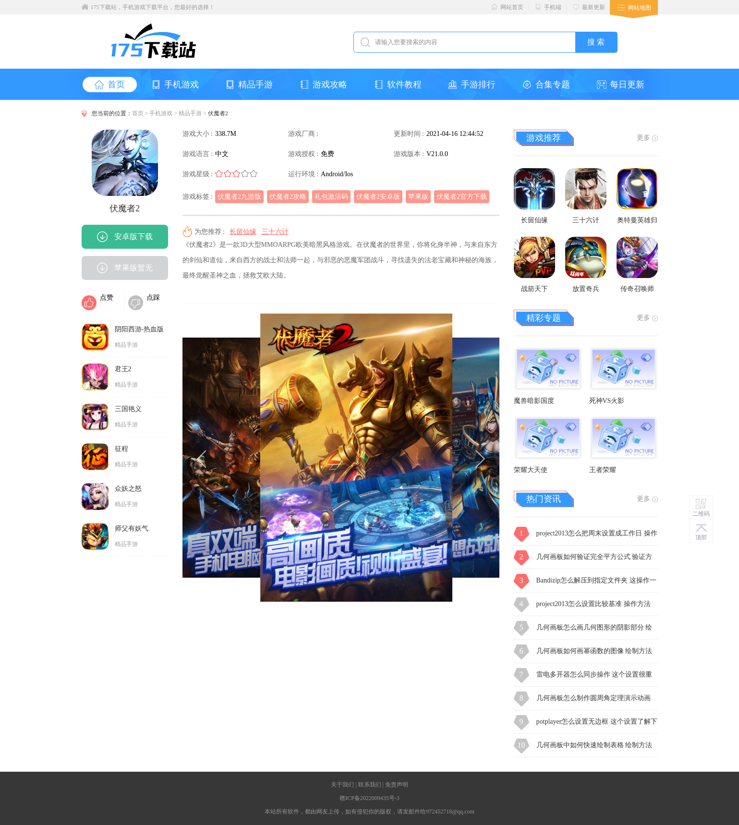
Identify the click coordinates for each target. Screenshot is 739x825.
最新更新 (588, 7)
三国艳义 (128, 408)
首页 (110, 84)
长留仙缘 (243, 231)
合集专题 (546, 84)
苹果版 (418, 196)
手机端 (547, 7)
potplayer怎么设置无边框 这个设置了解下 (596, 721)
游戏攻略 (323, 84)
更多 (647, 137)
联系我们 (369, 784)
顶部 (701, 537)
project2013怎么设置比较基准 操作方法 (593, 603)
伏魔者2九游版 (239, 196)
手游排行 (472, 84)
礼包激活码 (331, 196)
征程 (121, 448)
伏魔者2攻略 (287, 196)
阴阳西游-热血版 (139, 329)
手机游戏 (175, 84)
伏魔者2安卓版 (378, 196)
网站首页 (507, 7)
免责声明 (396, 784)
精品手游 (249, 84)
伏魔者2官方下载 (461, 196)
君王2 (123, 369)
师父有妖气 (131, 528)
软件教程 (398, 84)
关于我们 (342, 784)
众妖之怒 (128, 488)
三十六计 (275, 231)
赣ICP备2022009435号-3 (369, 798)
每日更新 (620, 84)
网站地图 (639, 7)
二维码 (701, 513)
